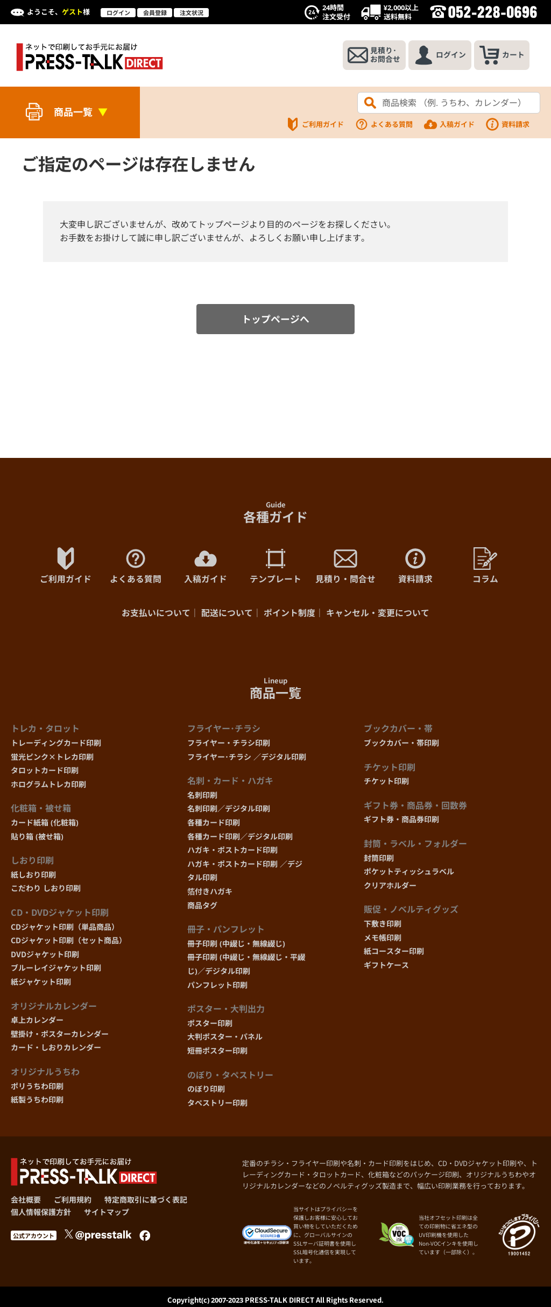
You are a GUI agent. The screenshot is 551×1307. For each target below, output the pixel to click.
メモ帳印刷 (382, 939)
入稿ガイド (449, 124)
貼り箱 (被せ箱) (37, 838)
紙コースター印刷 (394, 953)
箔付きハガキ (209, 893)
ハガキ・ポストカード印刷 (232, 852)
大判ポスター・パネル (225, 1039)
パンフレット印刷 (217, 986)
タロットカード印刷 (45, 772)
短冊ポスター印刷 (217, 1053)
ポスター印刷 (209, 1025)
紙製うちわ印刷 (37, 1102)
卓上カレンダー (37, 1022)
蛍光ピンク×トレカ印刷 (52, 758)
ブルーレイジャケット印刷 (56, 970)
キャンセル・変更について (377, 614)
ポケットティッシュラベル (409, 873)
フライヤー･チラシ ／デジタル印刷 (246, 758)
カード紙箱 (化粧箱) (45, 824)
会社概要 (26, 1202)
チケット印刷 (386, 783)
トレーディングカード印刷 (56, 745)
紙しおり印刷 (33, 876)
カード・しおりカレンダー (56, 1049)
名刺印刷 (202, 797)
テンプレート (275, 567)
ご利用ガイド (315, 124)
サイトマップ (106, 1214)
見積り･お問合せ (371, 55)
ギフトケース (386, 967)
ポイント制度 (289, 614)
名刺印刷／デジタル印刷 (228, 811)
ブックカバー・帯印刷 (401, 745)
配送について (227, 614)
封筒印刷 (379, 859)
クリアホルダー (390, 887)
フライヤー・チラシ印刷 (228, 745)
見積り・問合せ (345, 567)
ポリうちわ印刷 (37, 1088)
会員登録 (155, 13)
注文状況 (191, 13)
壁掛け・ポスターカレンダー (60, 1035)
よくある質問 (384, 124)
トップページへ (275, 319)
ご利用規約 (72, 1202)
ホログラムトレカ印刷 (48, 786)
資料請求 (507, 124)
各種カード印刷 (213, 824)
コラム (485, 567)
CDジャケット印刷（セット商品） (68, 942)
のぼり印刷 (206, 1091)
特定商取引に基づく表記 (145, 1202)
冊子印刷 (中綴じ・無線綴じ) (236, 945)
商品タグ (202, 907)
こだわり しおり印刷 (46, 890)
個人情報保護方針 (41, 1214)
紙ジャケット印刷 (41, 984)
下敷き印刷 (382, 926)
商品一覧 (73, 111)
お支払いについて (156, 614)
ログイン (118, 13)
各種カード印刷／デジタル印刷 (240, 838)
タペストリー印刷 (217, 1104)
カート (501, 55)
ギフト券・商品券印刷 (401, 821)
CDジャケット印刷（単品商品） (65, 928)
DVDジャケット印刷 (45, 956)
